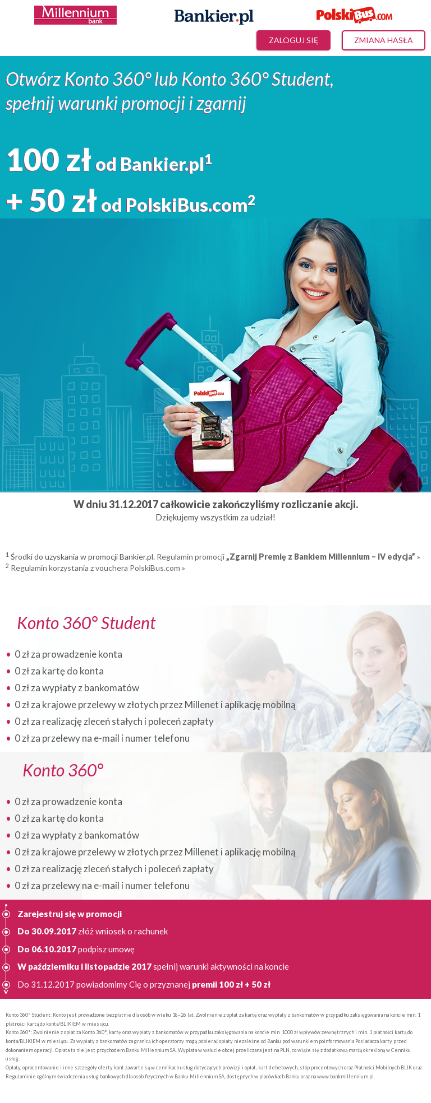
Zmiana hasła (383, 40)
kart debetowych (277, 1067)
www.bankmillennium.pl (345, 1076)
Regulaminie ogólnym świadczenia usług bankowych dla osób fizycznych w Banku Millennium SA (115, 1076)
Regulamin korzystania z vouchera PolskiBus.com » (98, 568)
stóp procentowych (321, 1067)
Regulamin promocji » (288, 556)
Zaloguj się (293, 40)
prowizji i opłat (239, 1067)
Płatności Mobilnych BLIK (383, 1067)
